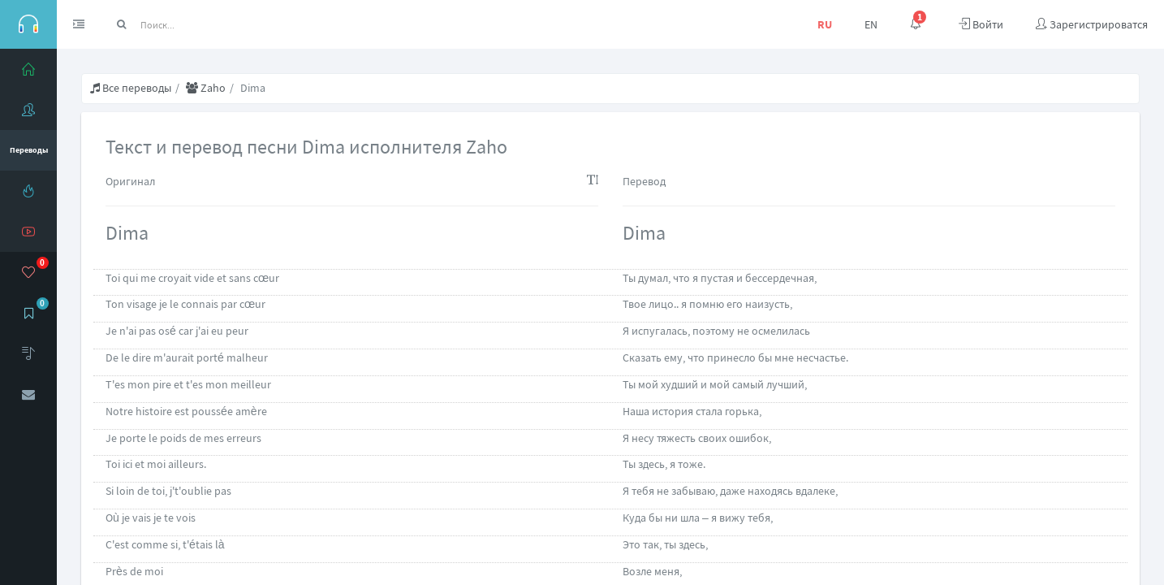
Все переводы (130, 87)
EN (870, 24)
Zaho (206, 87)
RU (824, 24)
